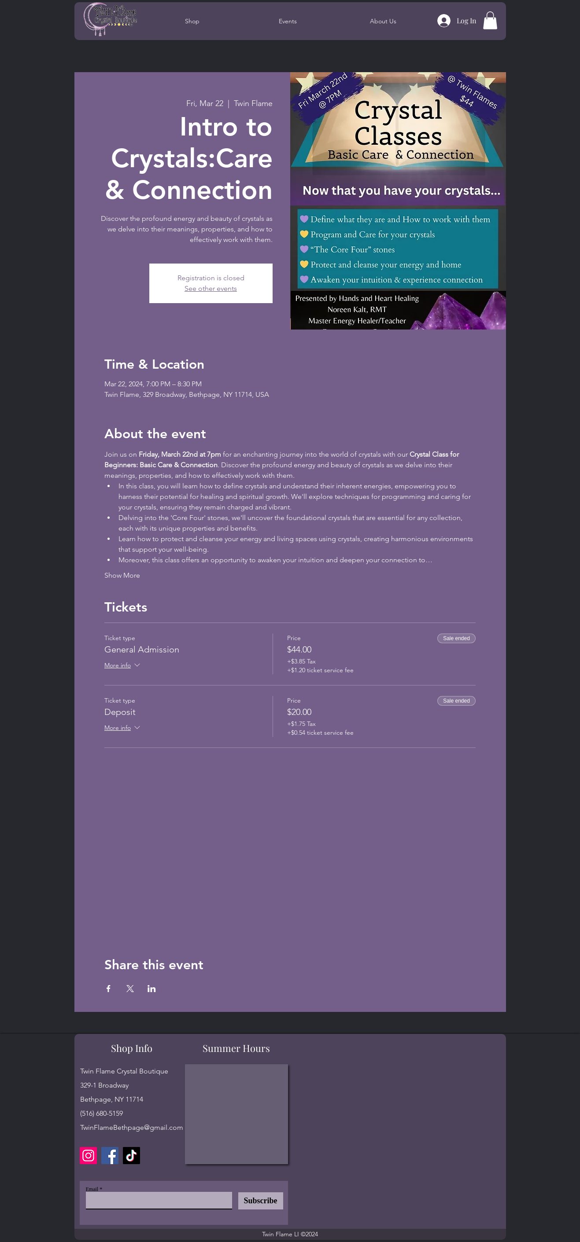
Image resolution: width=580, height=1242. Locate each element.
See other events (211, 288)
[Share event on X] (130, 988)
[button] (490, 20)
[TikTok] (131, 1155)
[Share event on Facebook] (108, 988)
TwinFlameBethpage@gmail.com (131, 1127)
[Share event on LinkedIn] (152, 988)
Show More (122, 575)
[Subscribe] (260, 1200)
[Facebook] (109, 1155)
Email (92, 1189)
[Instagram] (88, 1155)
